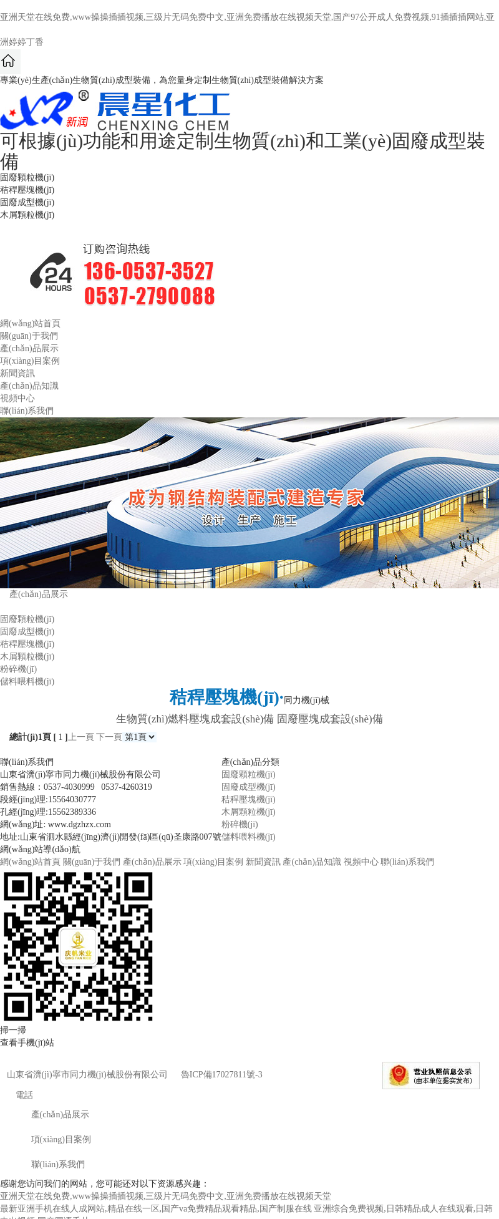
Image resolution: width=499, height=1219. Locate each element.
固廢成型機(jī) (27, 631)
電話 (16, 1095)
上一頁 (81, 737)
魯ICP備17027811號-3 (222, 1074)
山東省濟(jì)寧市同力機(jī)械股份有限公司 (87, 1074)
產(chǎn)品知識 (29, 386)
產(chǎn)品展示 (29, 348)
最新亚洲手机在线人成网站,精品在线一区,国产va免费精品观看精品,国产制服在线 (156, 1208)
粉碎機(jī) (18, 669)
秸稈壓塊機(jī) (27, 644)
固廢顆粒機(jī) (27, 619)
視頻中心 (17, 398)
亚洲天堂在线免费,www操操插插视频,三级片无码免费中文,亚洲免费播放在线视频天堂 (165, 1196)
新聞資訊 (17, 373)
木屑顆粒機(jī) (27, 656)
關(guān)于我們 (29, 336)
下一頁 (109, 737)
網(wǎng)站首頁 (30, 323)
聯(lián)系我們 (27, 410)
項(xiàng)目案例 (30, 361)
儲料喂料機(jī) (27, 681)
